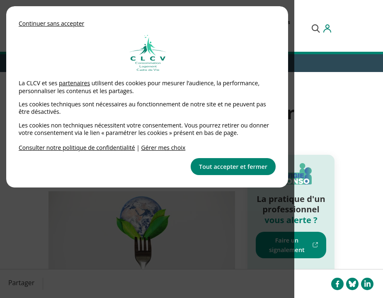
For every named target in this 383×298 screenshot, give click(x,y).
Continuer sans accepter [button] (51, 23)
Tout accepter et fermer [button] (233, 167)
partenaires (74, 83)
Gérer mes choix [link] (163, 147)
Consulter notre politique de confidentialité (77, 147)
